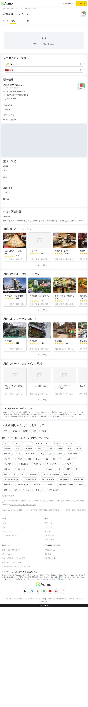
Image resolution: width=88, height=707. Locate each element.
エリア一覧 (48, 527)
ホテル (4, 523)
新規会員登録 (68, 3)
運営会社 (8, 598)
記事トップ (48, 523)
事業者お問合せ (50, 550)
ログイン (81, 3)
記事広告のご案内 (51, 558)
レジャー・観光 (7, 531)
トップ (5, 21)
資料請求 (48, 554)
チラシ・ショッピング (10, 535)
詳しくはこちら (67, 416)
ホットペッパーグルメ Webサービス (23, 505)
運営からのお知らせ (19, 598)
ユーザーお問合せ (52, 598)
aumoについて (45, 601)
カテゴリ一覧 (49, 539)
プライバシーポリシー (75, 598)
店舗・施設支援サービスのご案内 (13, 558)
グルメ (4, 527)
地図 (28, 21)
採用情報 (31, 598)
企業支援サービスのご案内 (11, 562)
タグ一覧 (48, 531)
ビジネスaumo (7, 554)
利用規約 (63, 598)
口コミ (20, 21)
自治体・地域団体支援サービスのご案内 (16, 566)
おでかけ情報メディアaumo (11, 550)
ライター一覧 (49, 535)
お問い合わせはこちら (64, 579)
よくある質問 (40, 598)
